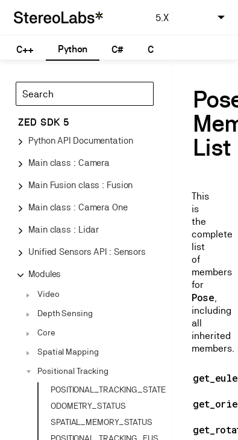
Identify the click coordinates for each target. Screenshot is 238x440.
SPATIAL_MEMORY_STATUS (101, 422)
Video (48, 294)
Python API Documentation (80, 140)
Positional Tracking (72, 371)
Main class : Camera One (78, 207)
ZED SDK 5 (43, 122)
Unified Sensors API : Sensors (87, 251)
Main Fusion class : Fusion (80, 185)
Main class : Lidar (63, 229)
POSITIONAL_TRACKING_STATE (108, 389)
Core (46, 332)
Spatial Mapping (68, 351)
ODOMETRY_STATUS (88, 406)
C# (117, 49)
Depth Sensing (65, 313)
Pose (203, 297)
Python (72, 49)
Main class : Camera (69, 162)
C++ (25, 49)
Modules (44, 274)
